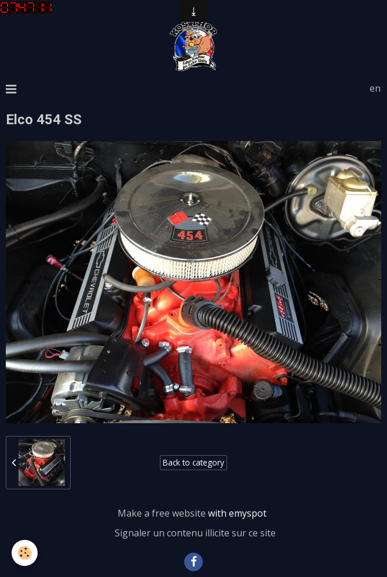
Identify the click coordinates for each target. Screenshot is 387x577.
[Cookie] (25, 553)
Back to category (193, 462)
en (375, 88)
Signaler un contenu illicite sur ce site (195, 532)
